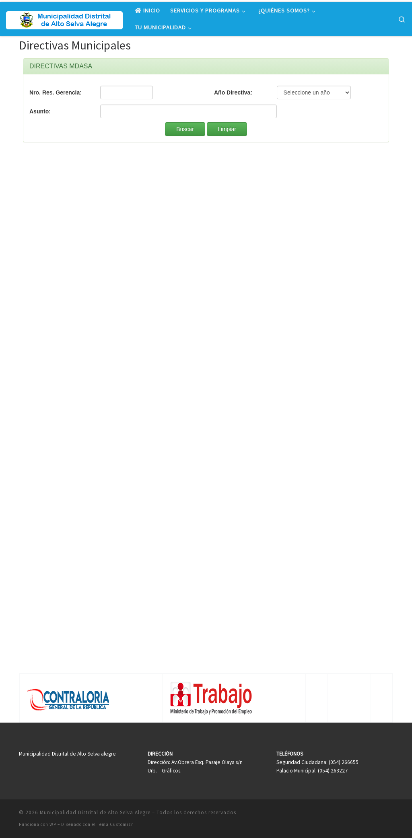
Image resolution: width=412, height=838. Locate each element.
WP (52, 824)
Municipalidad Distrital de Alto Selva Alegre (95, 812)
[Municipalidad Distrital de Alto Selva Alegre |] (64, 19)
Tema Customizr (115, 824)
